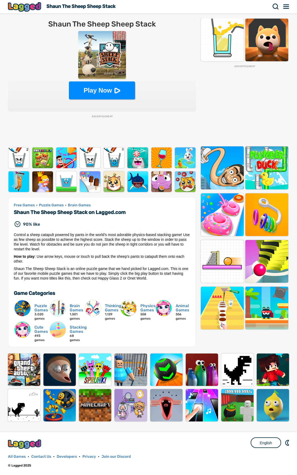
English (266, 443)
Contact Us (41, 456)
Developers (67, 456)
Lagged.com (25, 444)
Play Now (98, 90)
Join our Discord (116, 456)
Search (276, 6)
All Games (17, 456)
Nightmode (287, 442)
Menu (286, 6)
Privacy (89, 456)
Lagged (25, 7)
